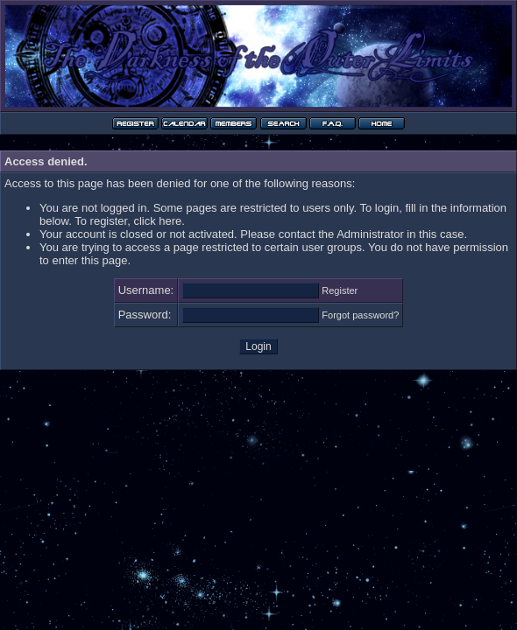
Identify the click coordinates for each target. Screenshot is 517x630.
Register (340, 290)
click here (157, 221)
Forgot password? (360, 315)
